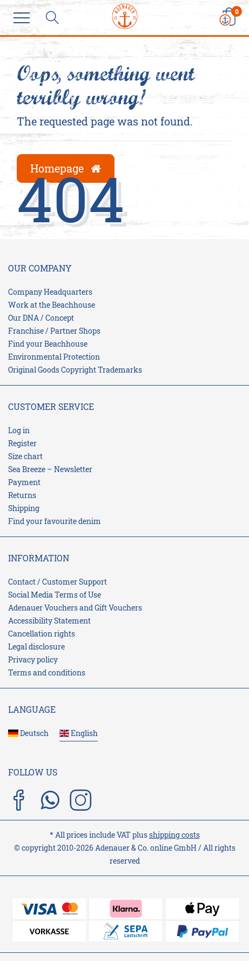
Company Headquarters (50, 292)
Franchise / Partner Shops (54, 331)
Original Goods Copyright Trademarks (75, 369)
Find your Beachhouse (48, 344)
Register (22, 443)
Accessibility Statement (49, 620)
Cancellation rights (41, 633)
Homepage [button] (65, 168)
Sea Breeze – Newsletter (50, 469)
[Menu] (24, 18)
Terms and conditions (46, 672)
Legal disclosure (36, 646)
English (78, 733)
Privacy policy (33, 659)
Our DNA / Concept (41, 318)
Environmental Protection (54, 357)
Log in (19, 430)
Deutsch (28, 733)
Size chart (25, 456)
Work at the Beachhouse (51, 305)
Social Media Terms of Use (54, 594)
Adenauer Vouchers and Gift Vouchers (75, 607)
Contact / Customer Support (57, 581)
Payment (24, 482)
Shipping (23, 508)
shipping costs (174, 835)
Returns (22, 495)
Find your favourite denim (54, 521)
